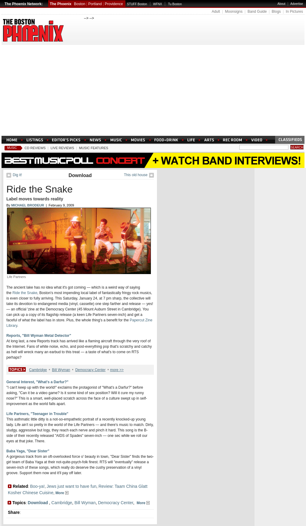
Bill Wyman (61, 370)
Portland (95, 4)
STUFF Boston (137, 4)
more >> (117, 370)
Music (12, 147)
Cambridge (38, 370)
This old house (136, 175)
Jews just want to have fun (71, 486)
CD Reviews (35, 148)
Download (79, 175)
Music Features (93, 148)
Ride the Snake (39, 189)
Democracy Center (90, 370)
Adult (216, 11)
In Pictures (294, 11)
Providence (114, 4)
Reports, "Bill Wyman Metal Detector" (38, 335)
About (281, 3)
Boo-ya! (37, 486)
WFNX (157, 4)
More (61, 493)
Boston (79, 4)
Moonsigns (233, 11)
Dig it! (17, 175)
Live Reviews (62, 148)
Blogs (276, 11)
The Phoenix (60, 4)
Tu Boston (175, 4)
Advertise (296, 3)
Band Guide (257, 11)
